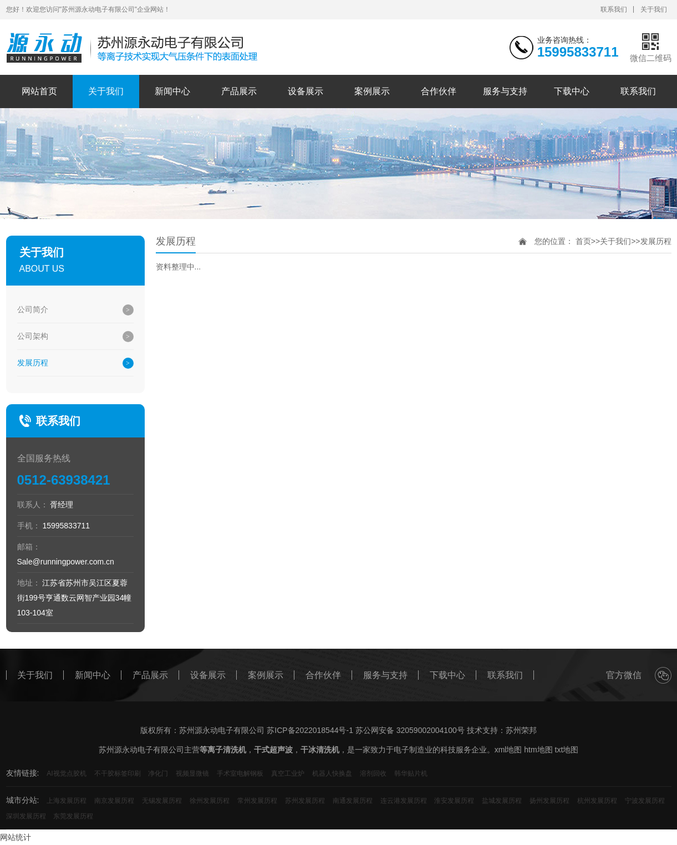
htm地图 (538, 749)
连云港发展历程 (403, 801)
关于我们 (653, 9)
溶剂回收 (373, 773)
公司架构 (32, 336)
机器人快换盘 (332, 773)
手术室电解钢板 (240, 773)
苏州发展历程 (305, 801)
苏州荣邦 (521, 730)
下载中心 (571, 91)
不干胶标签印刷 (117, 773)
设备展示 (305, 91)
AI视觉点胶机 (66, 773)
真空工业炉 (287, 773)
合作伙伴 (438, 91)
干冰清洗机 (320, 749)
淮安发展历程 (454, 801)
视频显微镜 (192, 773)
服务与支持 (505, 91)
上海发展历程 (66, 801)
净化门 (158, 773)
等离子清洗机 (223, 749)
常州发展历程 (257, 801)
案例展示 (372, 91)
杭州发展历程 (597, 801)
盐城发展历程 (502, 801)
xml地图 (508, 749)
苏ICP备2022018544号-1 (310, 730)
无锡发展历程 (162, 801)
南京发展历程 (114, 801)
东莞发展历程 (73, 816)
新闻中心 (172, 91)
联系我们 (613, 9)
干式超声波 (273, 749)
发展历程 (32, 362)
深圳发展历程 (26, 816)
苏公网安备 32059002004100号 (410, 730)
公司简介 (32, 309)
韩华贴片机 (410, 773)
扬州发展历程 (549, 801)
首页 (583, 241)
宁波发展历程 (645, 801)
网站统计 (15, 837)
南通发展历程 (353, 801)
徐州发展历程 (210, 801)
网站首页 (39, 91)
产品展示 (239, 91)
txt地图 (567, 749)
